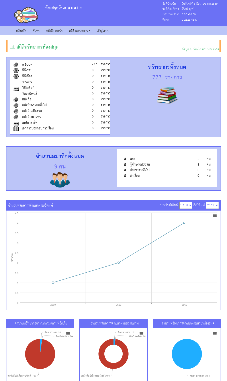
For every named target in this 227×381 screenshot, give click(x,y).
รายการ (103, 64)
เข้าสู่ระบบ (103, 31)
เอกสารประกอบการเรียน (38, 128)
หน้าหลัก (21, 31)
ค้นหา (36, 31)
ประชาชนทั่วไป (140, 170)
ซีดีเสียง (27, 76)
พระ (132, 159)
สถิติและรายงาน (79, 31)
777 (94, 64)
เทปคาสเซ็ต (29, 123)
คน (208, 159)
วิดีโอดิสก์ (28, 88)
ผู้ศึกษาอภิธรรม (140, 164)
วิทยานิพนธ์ (29, 94)
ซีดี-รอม (27, 70)
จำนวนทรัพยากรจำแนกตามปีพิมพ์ (30, 205)
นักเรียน (135, 176)
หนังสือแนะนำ (54, 31)
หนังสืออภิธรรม (32, 111)
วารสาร (27, 82)
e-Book (27, 65)
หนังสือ (26, 99)
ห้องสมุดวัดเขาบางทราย (63, 8)
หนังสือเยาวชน (31, 117)
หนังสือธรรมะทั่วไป (34, 105)
